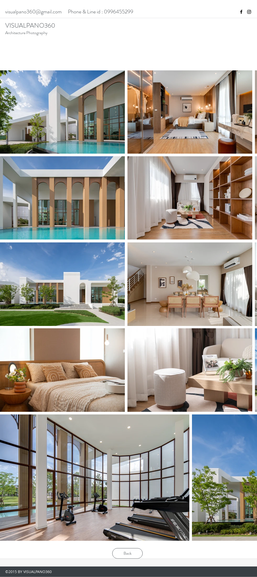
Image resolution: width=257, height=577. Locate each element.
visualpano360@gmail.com (33, 11)
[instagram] (249, 11)
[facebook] (241, 11)
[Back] (127, 553)
